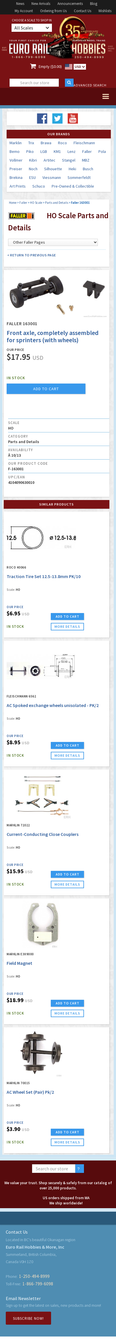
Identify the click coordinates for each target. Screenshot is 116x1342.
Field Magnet (19, 963)
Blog (93, 3)
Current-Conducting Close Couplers (42, 834)
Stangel (68, 160)
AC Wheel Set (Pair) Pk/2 (30, 1092)
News (20, 3)
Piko (30, 151)
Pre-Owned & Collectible (73, 186)
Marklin (16, 142)
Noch (33, 168)
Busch (88, 168)
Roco (62, 142)
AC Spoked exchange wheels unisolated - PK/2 (53, 705)
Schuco (38, 186)
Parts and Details (56, 203)
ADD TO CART (67, 616)
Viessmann (51, 177)
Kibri (33, 160)
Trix (31, 142)
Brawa (46, 142)
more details (67, 626)
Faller (87, 151)
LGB (43, 151)
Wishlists (104, 10)
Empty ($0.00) (50, 66)
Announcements (70, 3)
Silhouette (53, 168)
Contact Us (82, 10)
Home (12, 203)
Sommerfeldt (79, 177)
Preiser (16, 168)
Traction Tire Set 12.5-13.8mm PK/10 (44, 576)
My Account (24, 10)
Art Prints (18, 186)
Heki (72, 168)
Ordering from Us (53, 10)
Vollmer (16, 160)
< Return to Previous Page (31, 255)
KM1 (57, 151)
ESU (32, 177)
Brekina (16, 177)
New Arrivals (40, 3)
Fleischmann (84, 142)
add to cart (46, 388)
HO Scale (36, 203)
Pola (102, 151)
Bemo (15, 151)
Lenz (72, 151)
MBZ (85, 160)
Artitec (49, 160)
